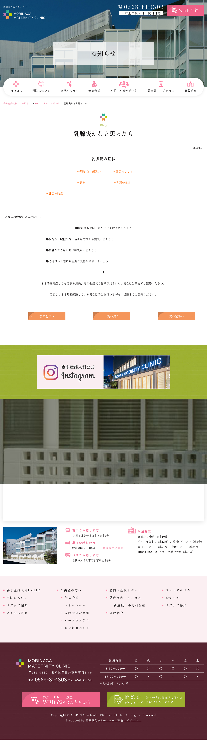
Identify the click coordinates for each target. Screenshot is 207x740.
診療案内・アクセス (125, 598)
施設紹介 (117, 613)
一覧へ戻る (103, 316)
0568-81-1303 (144, 7)
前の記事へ (48, 316)
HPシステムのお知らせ (47, 103)
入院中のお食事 (77, 613)
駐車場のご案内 (113, 548)
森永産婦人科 (10, 103)
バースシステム (77, 620)
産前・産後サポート (125, 590)
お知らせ (26, 103)
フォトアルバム (178, 590)
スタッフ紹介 (17, 605)
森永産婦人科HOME (23, 590)
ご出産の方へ (71, 590)
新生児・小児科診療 (130, 605)
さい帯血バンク (77, 628)
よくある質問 (17, 613)
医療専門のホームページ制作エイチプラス (113, 721)
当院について (17, 598)
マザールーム (75, 605)
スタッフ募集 (176, 605)
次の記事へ (158, 316)
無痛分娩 (72, 598)
